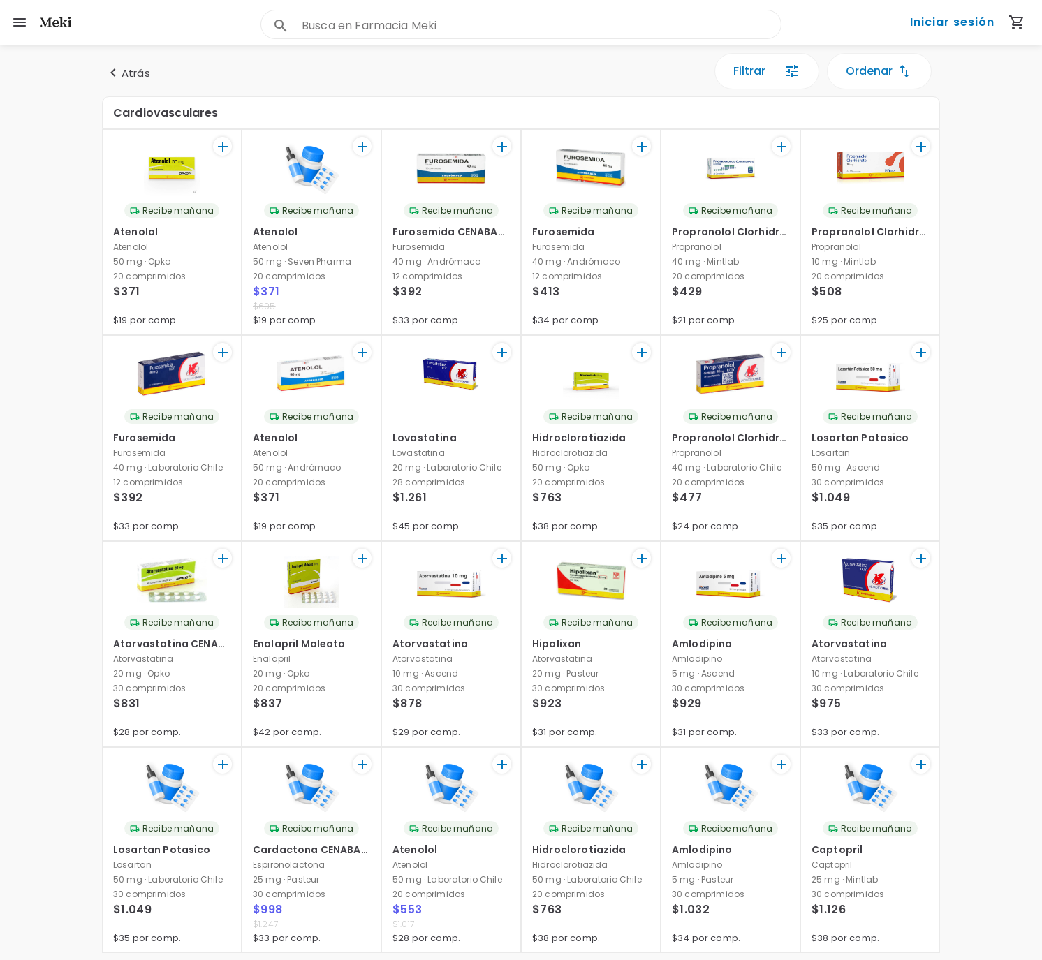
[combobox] (541, 25)
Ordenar (879, 71)
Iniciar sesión (952, 22)
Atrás (127, 72)
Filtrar (766, 71)
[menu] (20, 22)
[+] (222, 146)
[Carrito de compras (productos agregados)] (1017, 22)
